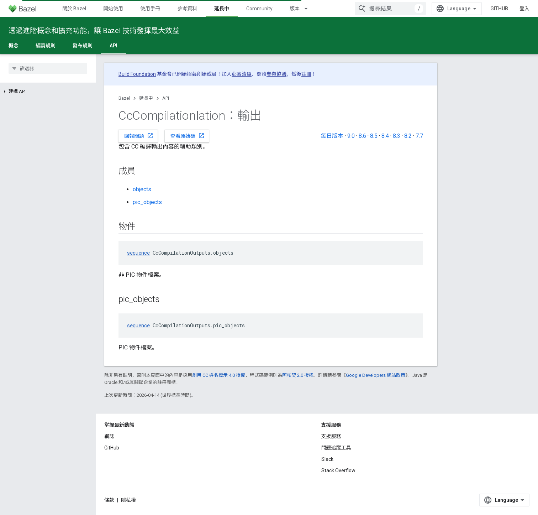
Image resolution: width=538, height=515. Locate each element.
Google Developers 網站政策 (375, 375)
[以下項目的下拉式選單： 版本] (309, 8)
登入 (524, 8)
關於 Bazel (74, 8)
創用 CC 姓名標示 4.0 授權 (218, 375)
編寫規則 (46, 45)
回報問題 (138, 135)
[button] (48, 91)
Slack (327, 459)
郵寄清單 (242, 74)
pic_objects (147, 202)
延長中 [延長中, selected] (221, 8)
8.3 (396, 135)
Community (259, 8)
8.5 (374, 135)
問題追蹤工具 (336, 448)
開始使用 (113, 8)
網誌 (109, 436)
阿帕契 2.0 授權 (297, 375)
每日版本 (332, 135)
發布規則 (83, 45)
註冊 (306, 74)
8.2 (408, 135)
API (165, 98)
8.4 (385, 135)
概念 (14, 45)
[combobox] (390, 8)
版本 (295, 8)
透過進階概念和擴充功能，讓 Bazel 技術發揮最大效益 (94, 30)
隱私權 (128, 500)
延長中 (146, 98)
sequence (138, 252)
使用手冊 (150, 8)
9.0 (351, 135)
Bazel (124, 98)
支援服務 (331, 436)
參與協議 (276, 74)
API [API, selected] (113, 45)
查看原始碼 (187, 135)
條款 (109, 500)
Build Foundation (137, 74)
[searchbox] (48, 68)
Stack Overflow (338, 470)
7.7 (419, 135)
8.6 (362, 135)
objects (142, 189)
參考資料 (187, 8)
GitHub (499, 8)
